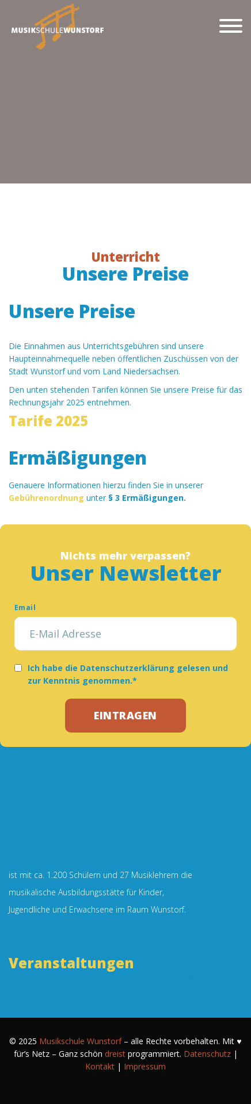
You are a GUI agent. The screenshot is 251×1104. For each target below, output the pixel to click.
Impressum (145, 1066)
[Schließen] (230, 26)
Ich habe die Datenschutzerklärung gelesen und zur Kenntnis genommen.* (128, 674)
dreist (115, 1053)
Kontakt (100, 1066)
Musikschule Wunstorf (80, 1041)
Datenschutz (207, 1053)
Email (25, 607)
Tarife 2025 (48, 420)
